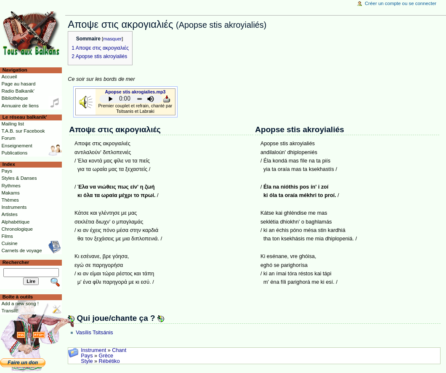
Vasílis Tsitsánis (94, 333)
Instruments (14, 207)
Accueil (9, 76)
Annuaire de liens (20, 105)
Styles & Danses (19, 178)
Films (7, 236)
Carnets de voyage (21, 250)
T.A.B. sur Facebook (23, 130)
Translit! (9, 310)
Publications (14, 152)
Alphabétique (15, 221)
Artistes (9, 214)
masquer (112, 38)
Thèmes (10, 199)
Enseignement (16, 145)
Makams (10, 192)
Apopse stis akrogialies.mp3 (135, 91)
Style (87, 361)
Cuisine (9, 243)
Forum (8, 138)
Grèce (106, 356)
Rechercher (16, 262)
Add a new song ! (20, 303)
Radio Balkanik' (18, 90)
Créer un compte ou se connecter (400, 3)
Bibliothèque (14, 98)
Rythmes (10, 185)
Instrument (93, 350)
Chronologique (17, 229)
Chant (119, 350)
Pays (87, 356)
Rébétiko (109, 361)
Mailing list (12, 123)
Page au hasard (18, 83)
